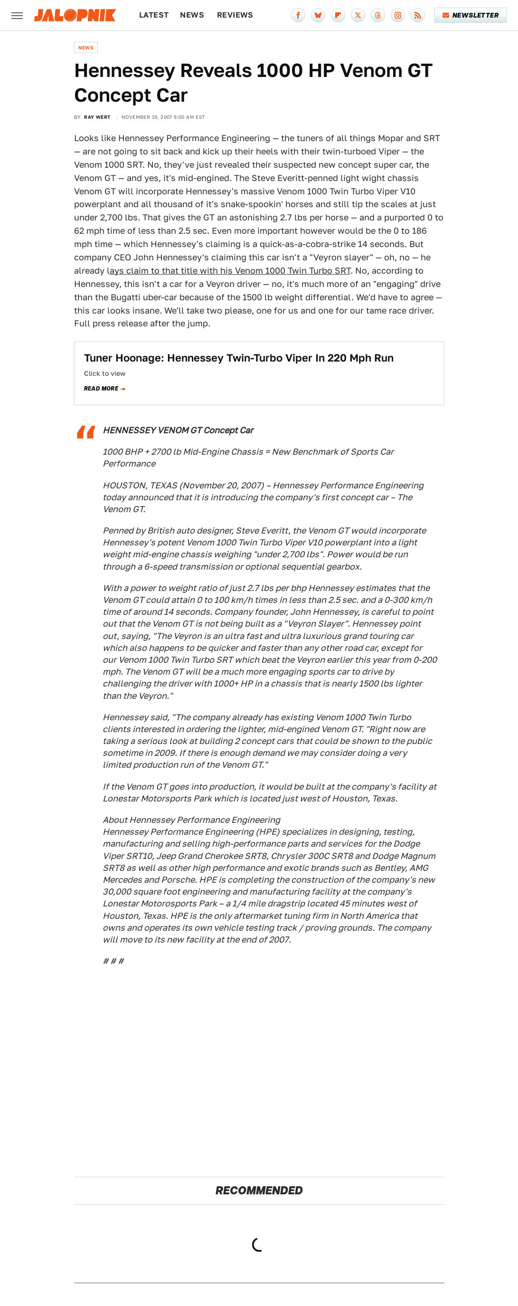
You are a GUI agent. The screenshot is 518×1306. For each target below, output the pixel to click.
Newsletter (471, 15)
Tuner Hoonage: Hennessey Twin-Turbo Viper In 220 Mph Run (239, 358)
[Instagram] (398, 15)
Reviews (235, 14)
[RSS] (418, 15)
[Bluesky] (318, 15)
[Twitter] (358, 15)
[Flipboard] (338, 15)
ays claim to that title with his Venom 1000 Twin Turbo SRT (230, 271)
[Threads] (378, 15)
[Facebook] (298, 15)
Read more (101, 388)
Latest (154, 14)
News (192, 14)
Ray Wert (97, 117)
